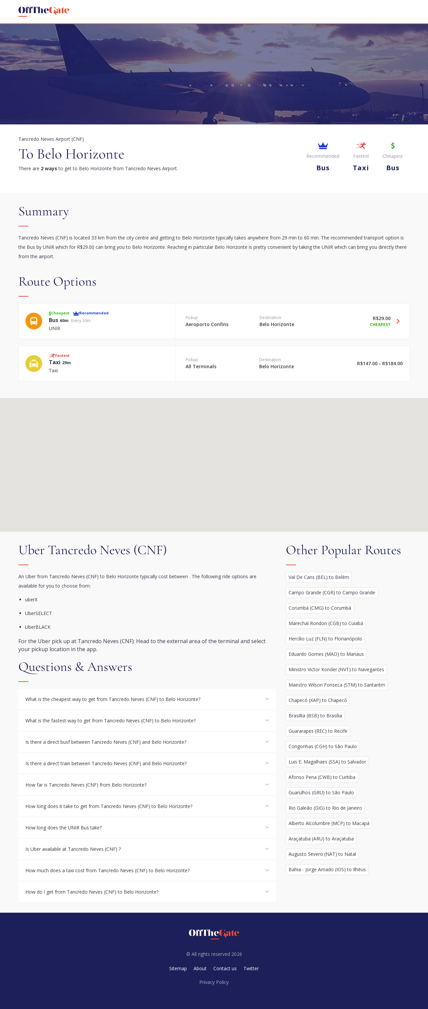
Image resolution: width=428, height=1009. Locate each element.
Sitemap (178, 968)
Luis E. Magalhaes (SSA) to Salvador (327, 762)
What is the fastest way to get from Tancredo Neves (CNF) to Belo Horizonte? (110, 720)
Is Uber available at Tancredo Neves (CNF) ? (73, 849)
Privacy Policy (214, 982)
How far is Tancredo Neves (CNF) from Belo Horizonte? (85, 785)
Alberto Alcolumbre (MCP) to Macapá (329, 823)
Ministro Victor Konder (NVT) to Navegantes (336, 669)
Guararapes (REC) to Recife (318, 731)
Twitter (251, 968)
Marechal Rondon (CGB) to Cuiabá (326, 623)
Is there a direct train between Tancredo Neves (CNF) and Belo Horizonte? (106, 763)
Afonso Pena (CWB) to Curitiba (322, 777)
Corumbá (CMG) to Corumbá (320, 608)
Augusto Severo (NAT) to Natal (322, 854)
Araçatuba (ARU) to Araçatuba (321, 838)
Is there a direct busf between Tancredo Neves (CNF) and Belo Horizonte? (105, 742)
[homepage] (43, 11)
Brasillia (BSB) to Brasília (315, 715)
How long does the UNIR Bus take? (63, 827)
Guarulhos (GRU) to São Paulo (321, 792)
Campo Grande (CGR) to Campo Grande (332, 592)
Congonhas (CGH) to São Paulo (323, 746)
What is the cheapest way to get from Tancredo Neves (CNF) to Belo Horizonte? (112, 699)
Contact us (225, 968)
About (200, 968)
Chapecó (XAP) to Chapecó (318, 700)
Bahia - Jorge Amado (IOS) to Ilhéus (327, 869)
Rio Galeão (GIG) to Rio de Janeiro (325, 808)
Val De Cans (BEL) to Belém (319, 577)
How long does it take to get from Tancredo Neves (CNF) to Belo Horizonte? (108, 806)
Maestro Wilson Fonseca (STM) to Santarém (337, 685)
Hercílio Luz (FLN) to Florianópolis (325, 638)
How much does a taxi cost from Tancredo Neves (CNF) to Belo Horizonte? (107, 870)
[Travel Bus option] (396, 321)
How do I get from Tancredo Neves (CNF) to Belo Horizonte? (91, 892)
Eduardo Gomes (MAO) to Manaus (326, 654)
